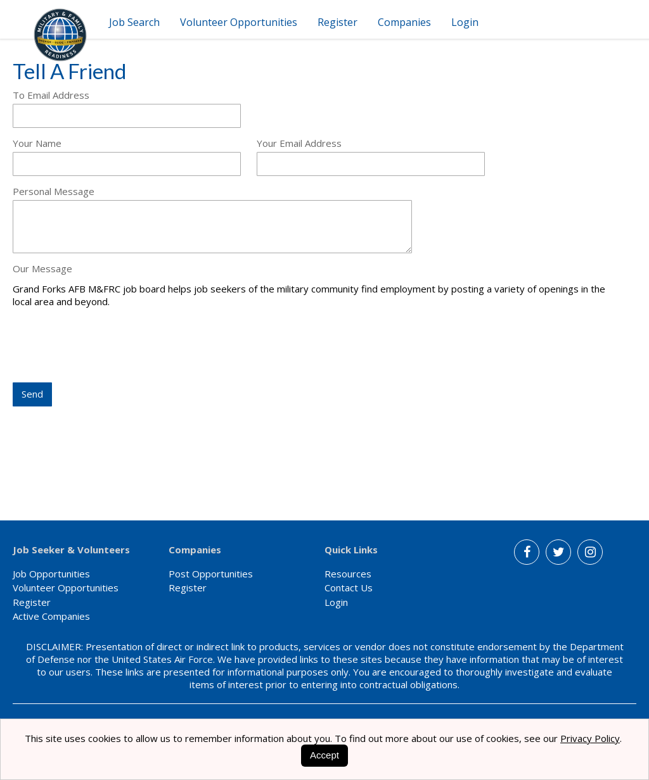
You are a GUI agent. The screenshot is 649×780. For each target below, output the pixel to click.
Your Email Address (299, 143)
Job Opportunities (51, 573)
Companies (404, 22)
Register (337, 22)
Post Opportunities (211, 573)
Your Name (37, 143)
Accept (324, 755)
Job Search (134, 22)
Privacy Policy (590, 738)
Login (465, 22)
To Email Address (51, 95)
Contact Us (348, 587)
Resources (347, 573)
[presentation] (109, 346)
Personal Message (53, 191)
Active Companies (51, 616)
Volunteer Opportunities (238, 22)
